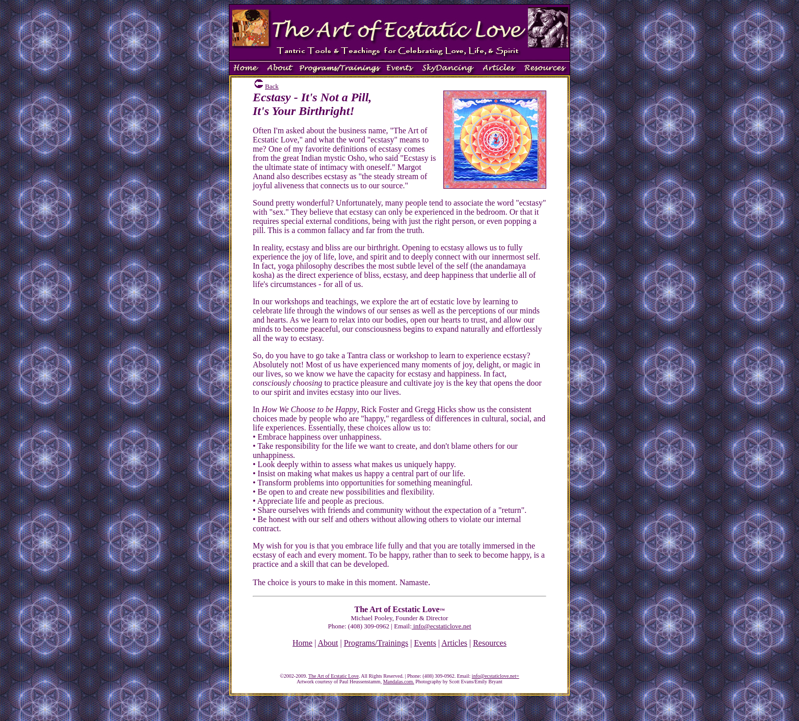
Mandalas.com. (398, 681)
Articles (454, 643)
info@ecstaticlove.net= (495, 676)
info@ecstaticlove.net (441, 626)
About (328, 643)
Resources (490, 643)
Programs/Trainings (376, 643)
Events (425, 643)
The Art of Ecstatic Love (333, 676)
